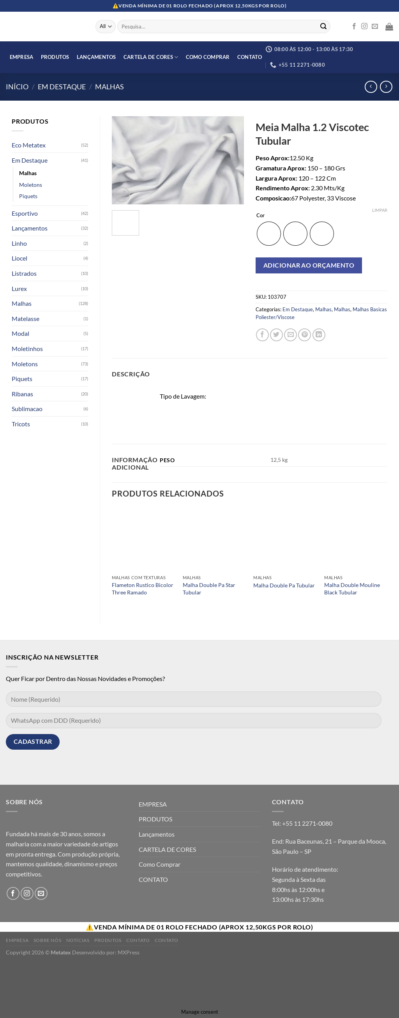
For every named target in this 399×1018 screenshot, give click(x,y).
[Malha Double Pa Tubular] (284, 539)
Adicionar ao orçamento (309, 265)
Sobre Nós (48, 940)
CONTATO (249, 57)
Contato (138, 940)
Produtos (108, 940)
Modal (20, 333)
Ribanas (22, 393)
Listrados (24, 273)
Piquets (28, 196)
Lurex (19, 288)
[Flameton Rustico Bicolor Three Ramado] (143, 539)
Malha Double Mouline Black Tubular (352, 589)
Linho (19, 243)
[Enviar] (323, 26)
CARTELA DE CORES (151, 57)
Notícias (78, 940)
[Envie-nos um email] (375, 26)
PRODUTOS (55, 57)
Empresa (17, 940)
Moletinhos (27, 348)
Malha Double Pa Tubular (284, 585)
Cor (260, 215)
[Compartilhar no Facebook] (262, 334)
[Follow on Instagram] (364, 26)
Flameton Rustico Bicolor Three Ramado (142, 589)
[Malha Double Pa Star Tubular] (214, 539)
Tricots (21, 423)
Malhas (109, 86)
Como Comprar (208, 57)
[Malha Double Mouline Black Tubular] (355, 539)
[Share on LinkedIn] (318, 334)
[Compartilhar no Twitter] (276, 334)
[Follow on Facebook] (354, 26)
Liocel (19, 258)
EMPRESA (22, 57)
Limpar (379, 210)
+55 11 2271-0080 (307, 823)
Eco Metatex (29, 145)
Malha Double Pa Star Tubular (209, 589)
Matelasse (25, 318)
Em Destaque (62, 86)
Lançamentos (96, 57)
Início (17, 86)
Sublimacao (27, 408)
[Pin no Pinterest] (304, 334)
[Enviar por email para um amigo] (290, 334)
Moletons (30, 184)
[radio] (269, 233)
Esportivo (25, 213)
